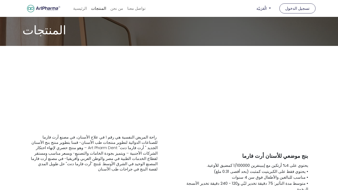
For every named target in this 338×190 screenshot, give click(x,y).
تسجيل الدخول (297, 8)
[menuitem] (80, 8)
